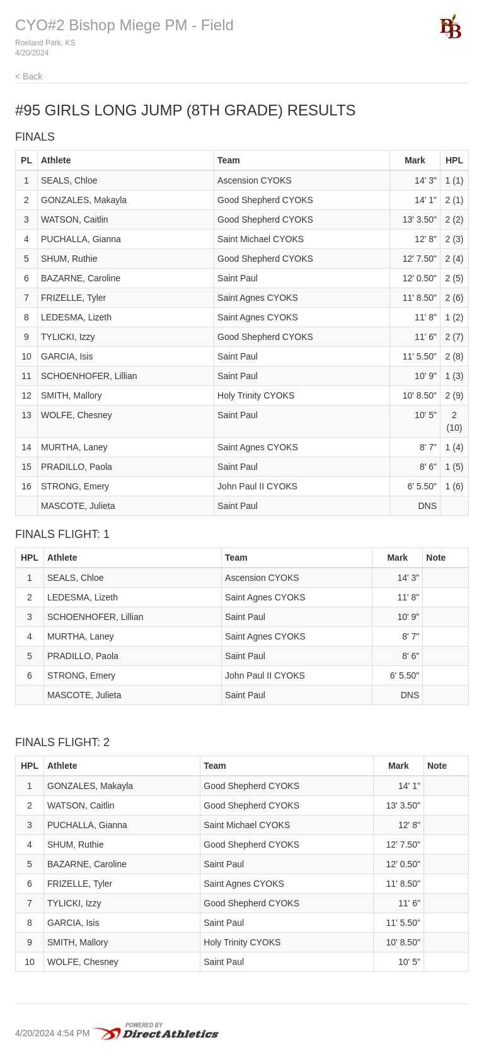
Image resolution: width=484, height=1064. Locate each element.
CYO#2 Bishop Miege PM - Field (124, 24)
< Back (28, 76)
